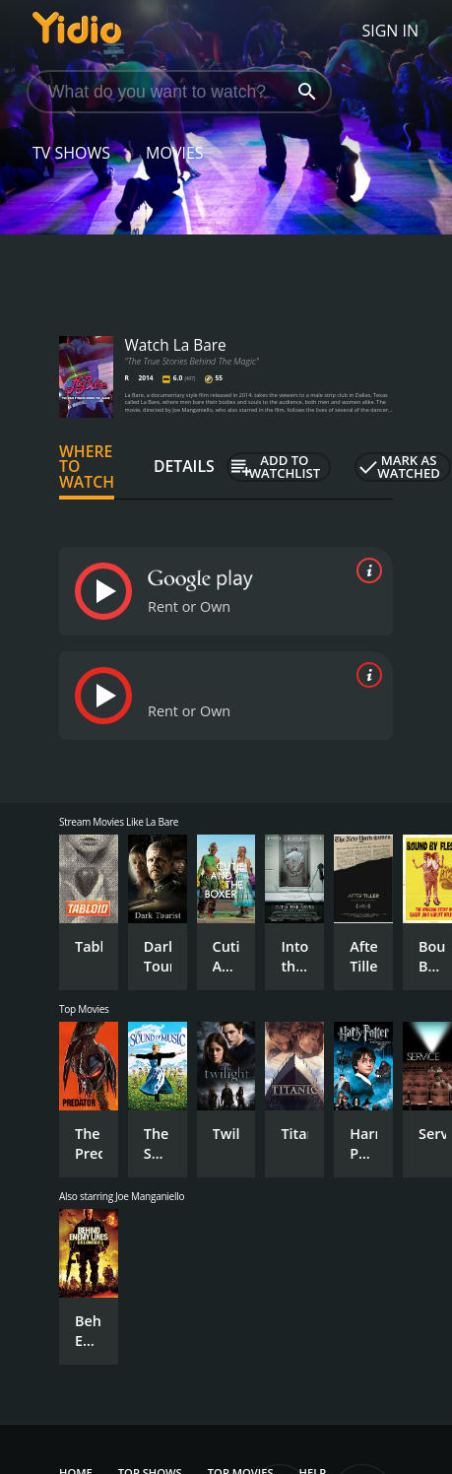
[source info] (365, 570)
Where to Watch (86, 467)
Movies (175, 153)
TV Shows (71, 153)
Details (184, 466)
